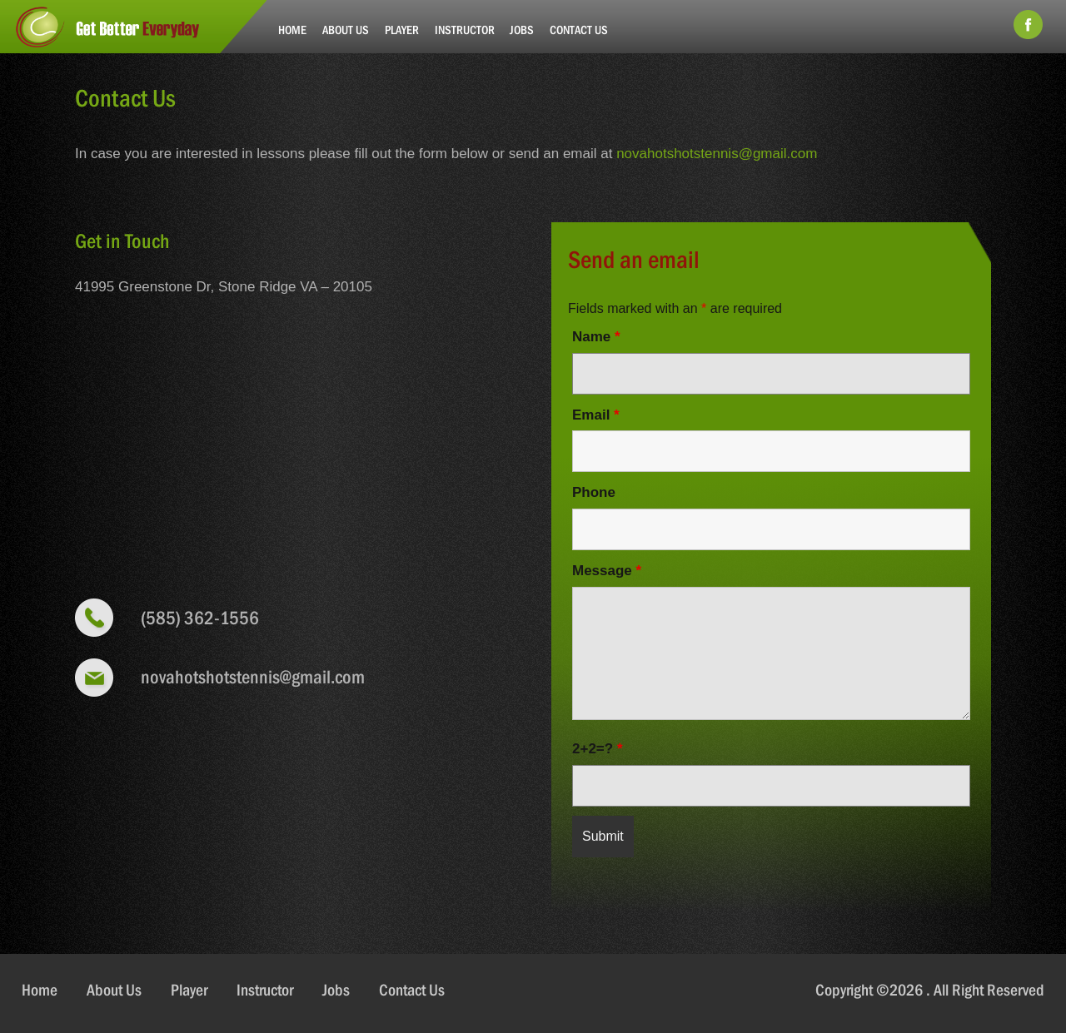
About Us (345, 29)
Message (606, 571)
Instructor (465, 29)
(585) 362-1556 (200, 617)
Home (292, 29)
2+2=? (597, 749)
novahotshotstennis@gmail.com (716, 153)
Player (402, 29)
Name (596, 337)
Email (596, 415)
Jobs (522, 29)
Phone (593, 492)
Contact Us (579, 29)
